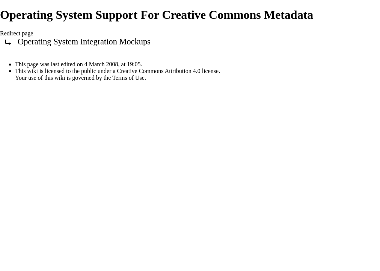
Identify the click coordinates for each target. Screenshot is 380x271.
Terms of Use (128, 78)
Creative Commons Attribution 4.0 (159, 71)
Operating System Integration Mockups (84, 41)
